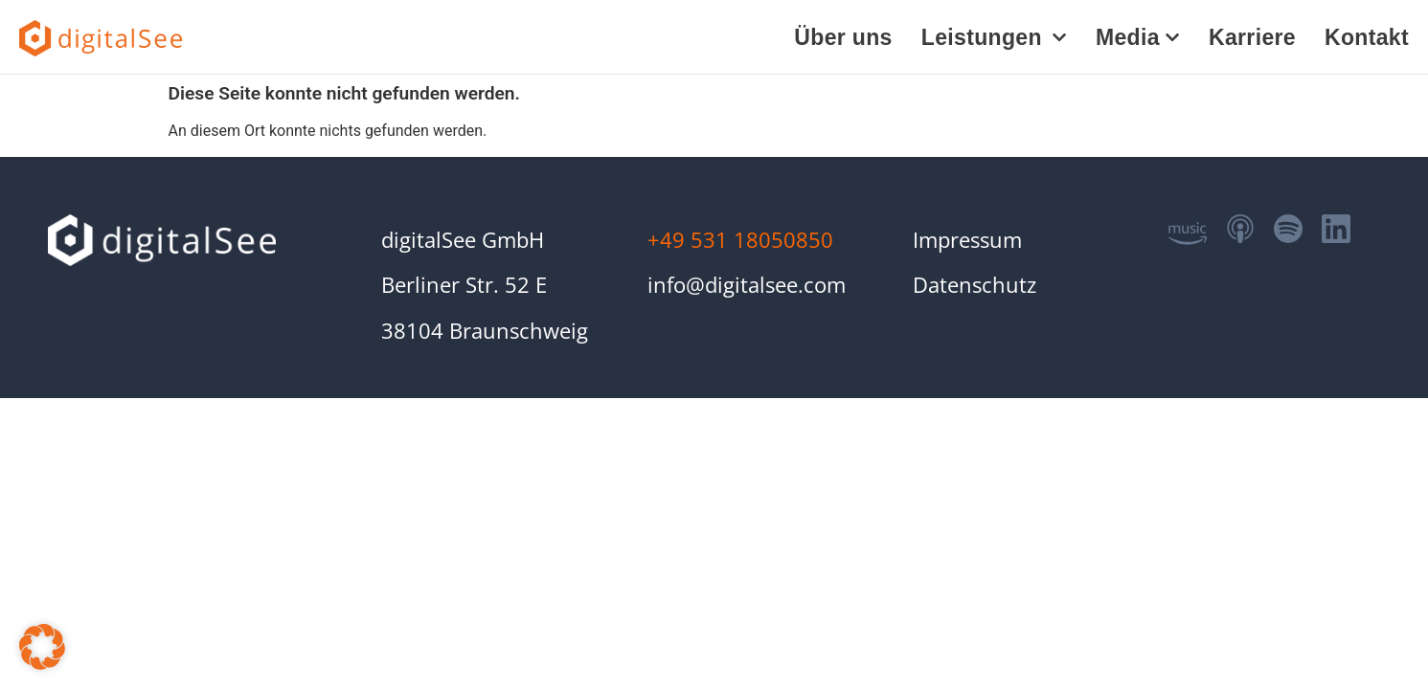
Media (1138, 37)
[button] (42, 647)
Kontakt (1367, 37)
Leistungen (994, 37)
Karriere (1252, 37)
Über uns (843, 37)
